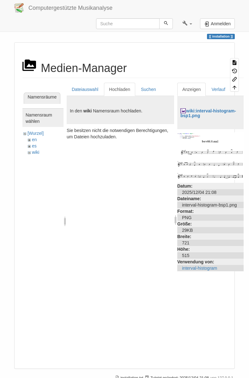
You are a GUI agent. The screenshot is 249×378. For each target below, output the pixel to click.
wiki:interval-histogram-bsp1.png (208, 113)
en (34, 139)
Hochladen (119, 89)
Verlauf (218, 89)
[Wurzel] (35, 133)
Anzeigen (191, 89)
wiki (35, 152)
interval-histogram (199, 268)
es (34, 145)
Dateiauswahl (85, 89)
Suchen (148, 89)
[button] (187, 24)
